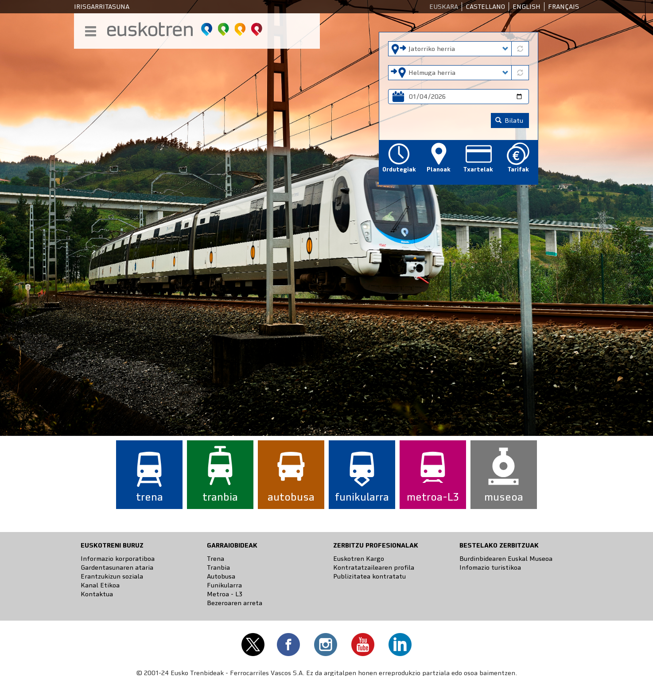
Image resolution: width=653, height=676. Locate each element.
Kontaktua (97, 594)
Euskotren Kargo (358, 559)
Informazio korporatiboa (118, 559)
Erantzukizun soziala (112, 576)
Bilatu (509, 120)
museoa (503, 497)
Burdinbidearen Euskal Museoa (505, 559)
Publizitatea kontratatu (369, 576)
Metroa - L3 (224, 594)
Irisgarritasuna (101, 7)
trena (149, 497)
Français (563, 7)
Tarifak (518, 169)
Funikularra (224, 585)
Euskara (443, 7)
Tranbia (218, 567)
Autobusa (221, 576)
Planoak (439, 169)
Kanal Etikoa (100, 585)
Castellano (485, 7)
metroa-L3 (433, 497)
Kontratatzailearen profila (373, 567)
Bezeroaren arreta (234, 603)
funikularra (362, 497)
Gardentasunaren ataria (117, 567)
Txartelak (478, 169)
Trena (215, 559)
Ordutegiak (399, 169)
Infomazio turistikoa (490, 567)
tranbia (220, 497)
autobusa (291, 497)
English (526, 7)
